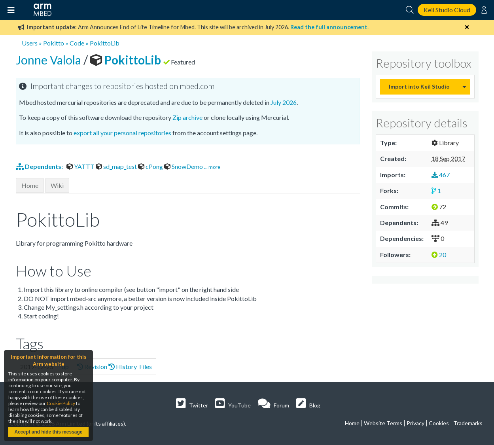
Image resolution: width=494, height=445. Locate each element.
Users (30, 43)
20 (439, 254)
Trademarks (468, 423)
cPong (151, 166)
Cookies (439, 423)
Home (29, 185)
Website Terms (383, 423)
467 (441, 174)
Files (145, 366)
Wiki (57, 185)
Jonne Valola (49, 60)
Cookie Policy (61, 403)
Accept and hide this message (48, 432)
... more (212, 167)
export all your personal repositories (122, 132)
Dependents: (40, 166)
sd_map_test (117, 166)
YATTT (81, 166)
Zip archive (187, 117)
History (122, 366)
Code (77, 43)
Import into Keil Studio (419, 86)
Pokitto (53, 43)
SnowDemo (184, 166)
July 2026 (284, 102)
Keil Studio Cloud (447, 9)
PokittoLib (104, 43)
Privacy (415, 423)
